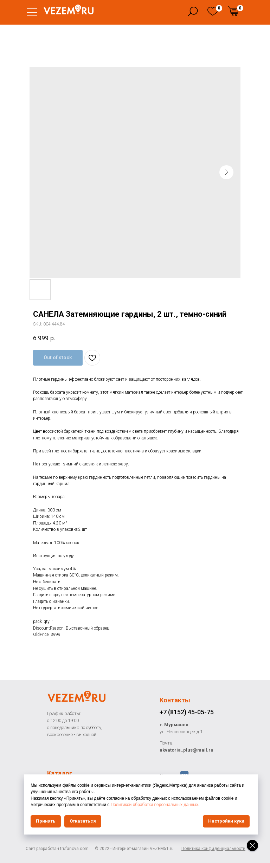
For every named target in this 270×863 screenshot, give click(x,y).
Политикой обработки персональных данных (194, 804)
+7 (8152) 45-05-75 (187, 712)
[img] (212, 11)
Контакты (175, 700)
